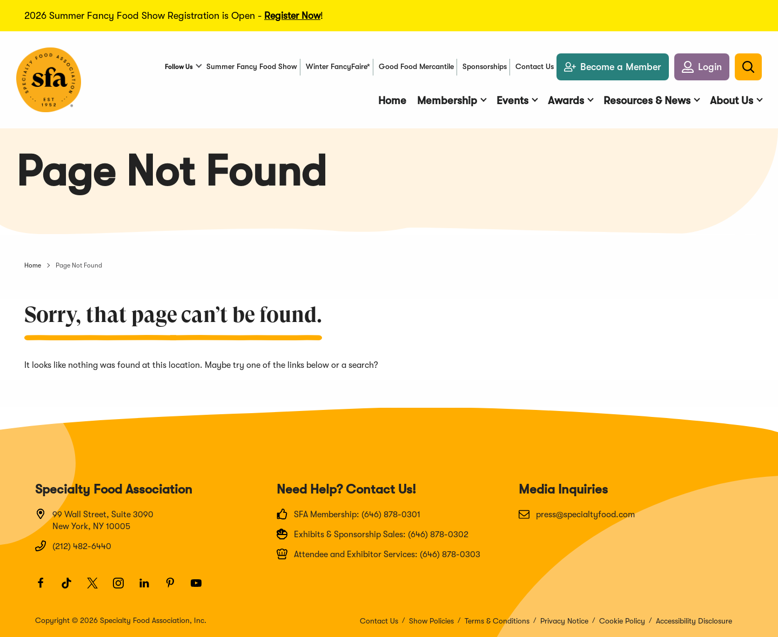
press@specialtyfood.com (577, 514)
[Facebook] (45, 588)
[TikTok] (71, 588)
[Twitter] (97, 588)
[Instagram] (123, 588)
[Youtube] (201, 588)
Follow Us (178, 67)
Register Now (292, 15)
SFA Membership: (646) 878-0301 (348, 514)
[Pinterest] (175, 588)
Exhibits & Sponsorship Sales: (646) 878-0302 (372, 534)
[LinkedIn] (149, 588)
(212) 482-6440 (73, 545)
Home (32, 265)
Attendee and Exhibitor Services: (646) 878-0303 (378, 554)
